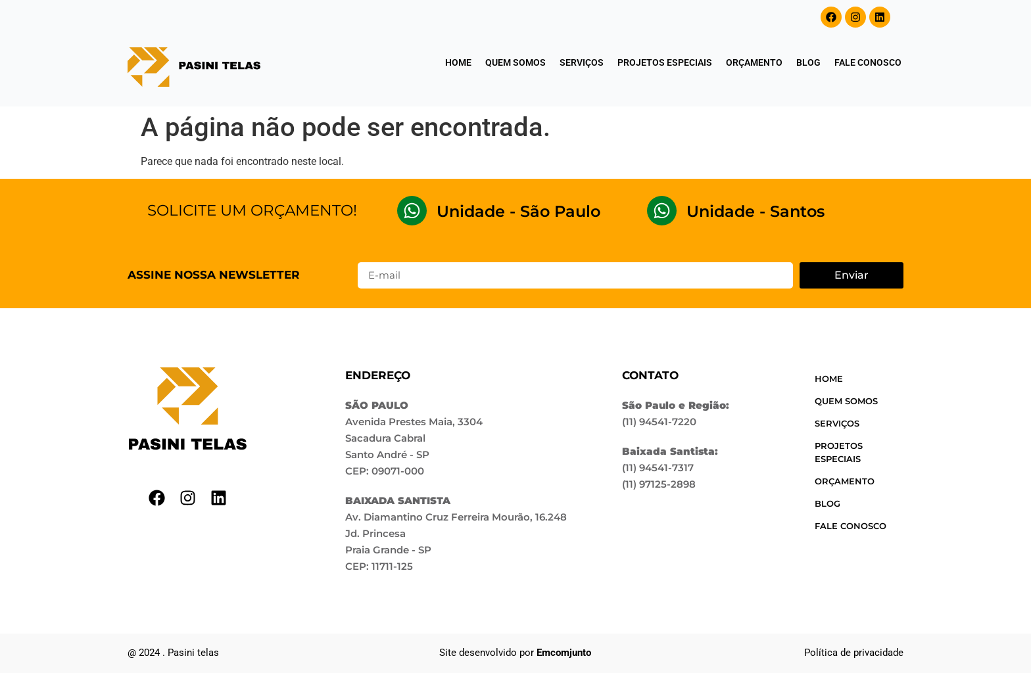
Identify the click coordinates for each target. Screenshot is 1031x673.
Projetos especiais (664, 62)
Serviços (582, 62)
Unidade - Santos (755, 211)
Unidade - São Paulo (518, 211)
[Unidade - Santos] (662, 210)
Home (458, 62)
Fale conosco (867, 62)
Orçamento (754, 62)
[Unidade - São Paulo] (412, 210)
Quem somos (515, 62)
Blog (808, 62)
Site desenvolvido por (515, 653)
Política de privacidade (853, 653)
